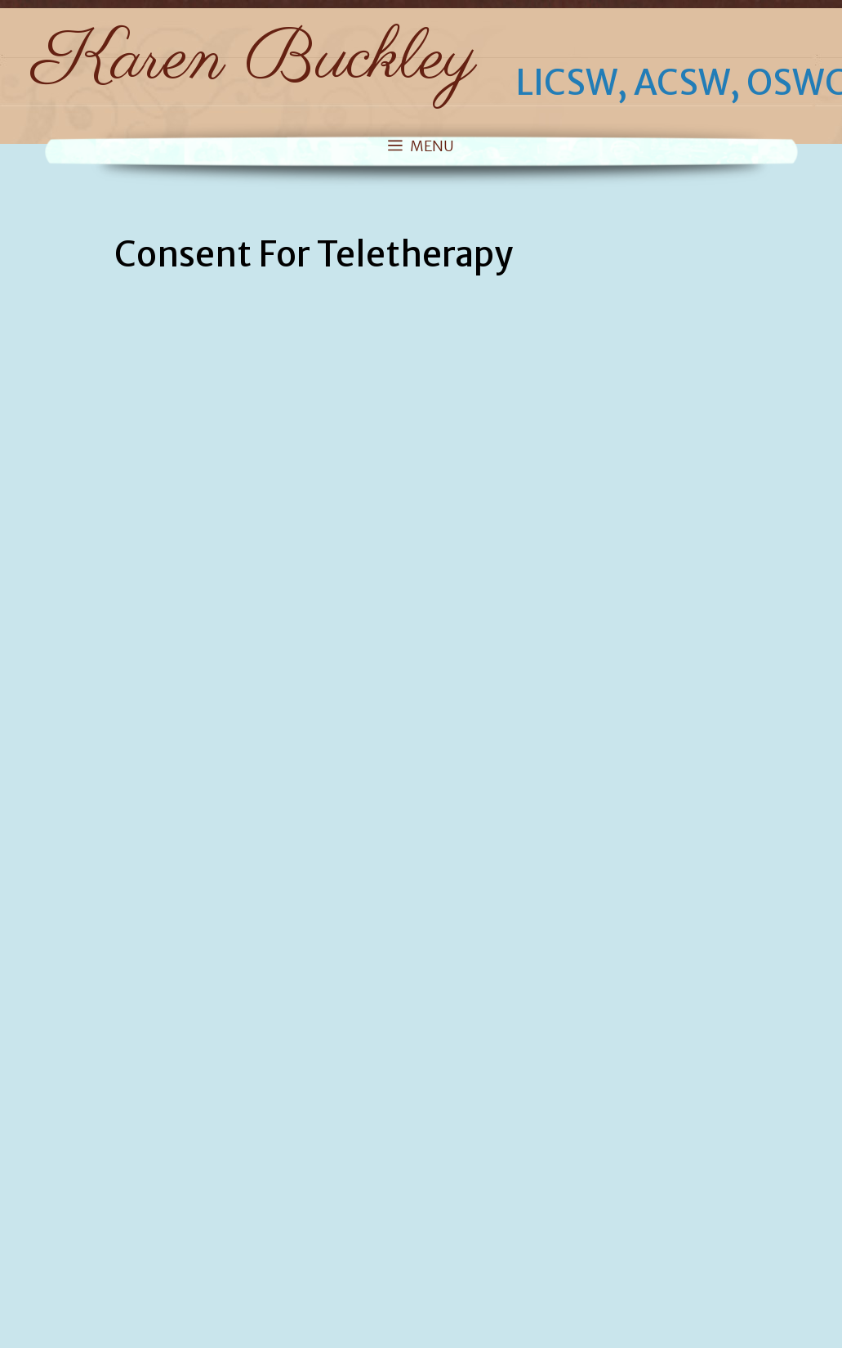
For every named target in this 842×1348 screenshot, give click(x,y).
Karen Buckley (254, 60)
